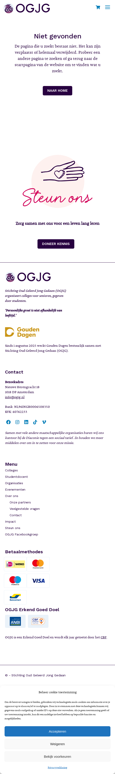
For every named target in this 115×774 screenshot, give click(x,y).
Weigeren (57, 744)
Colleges (11, 470)
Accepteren (57, 731)
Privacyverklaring (57, 767)
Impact (10, 521)
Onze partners (20, 502)
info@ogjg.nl (14, 397)
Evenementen (15, 489)
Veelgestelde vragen (25, 509)
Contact (16, 515)
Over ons (11, 496)
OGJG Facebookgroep (21, 534)
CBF (104, 637)
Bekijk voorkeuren (57, 756)
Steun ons (12, 528)
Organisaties (14, 483)
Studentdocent (16, 476)
